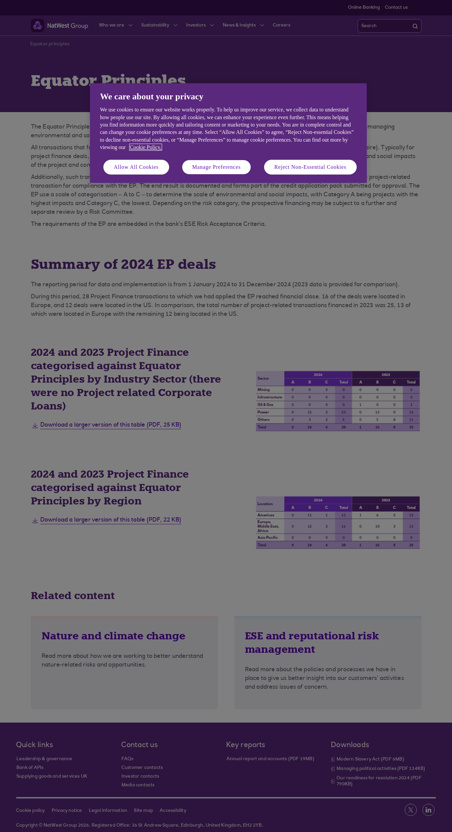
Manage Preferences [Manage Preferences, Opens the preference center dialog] (216, 167)
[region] (228, 133)
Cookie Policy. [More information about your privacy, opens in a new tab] (145, 147)
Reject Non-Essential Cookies (310, 167)
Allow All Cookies (136, 167)
